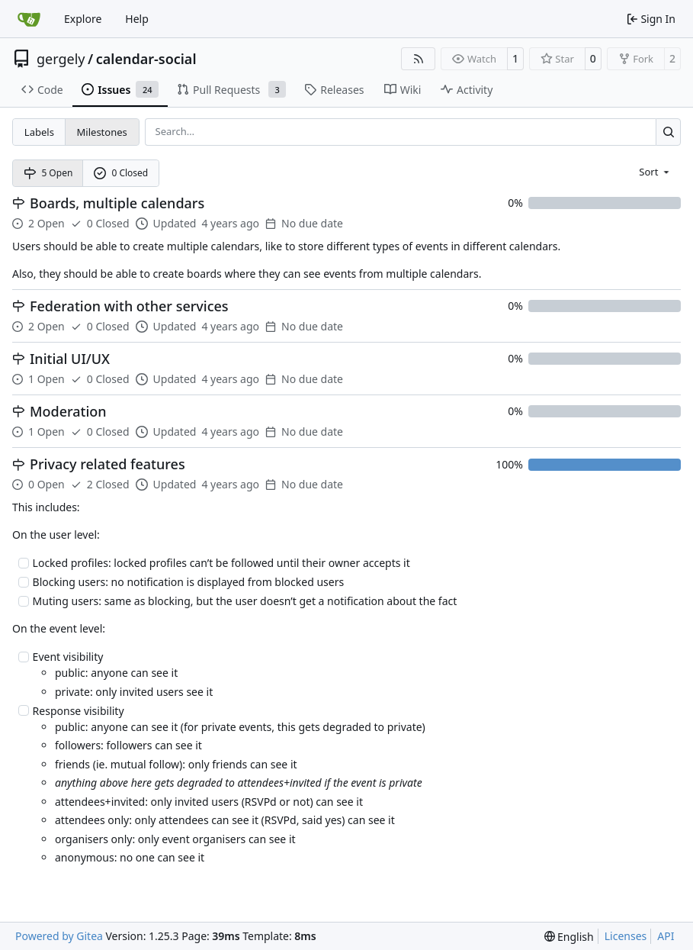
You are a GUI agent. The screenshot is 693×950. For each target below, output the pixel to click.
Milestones (102, 132)
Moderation (68, 411)
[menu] (655, 170)
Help (137, 18)
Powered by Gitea (59, 936)
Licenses (626, 936)
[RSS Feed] (418, 58)
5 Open (48, 172)
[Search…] (668, 131)
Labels (39, 132)
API (665, 936)
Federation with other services (129, 306)
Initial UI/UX (70, 359)
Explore (82, 18)
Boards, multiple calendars (117, 203)
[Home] (29, 19)
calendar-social (146, 58)
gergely (61, 58)
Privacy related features (107, 464)
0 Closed (121, 172)
